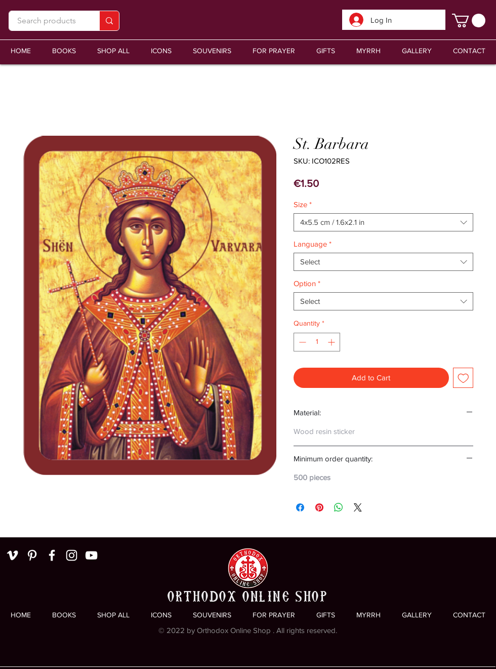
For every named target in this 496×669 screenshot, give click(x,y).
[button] (212, 51)
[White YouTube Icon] (91, 555)
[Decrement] (301, 342)
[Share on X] (358, 507)
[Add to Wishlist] (463, 378)
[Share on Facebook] (300, 507)
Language (313, 244)
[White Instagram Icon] (71, 555)
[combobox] (383, 222)
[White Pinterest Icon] (32, 555)
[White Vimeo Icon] (12, 555)
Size (303, 204)
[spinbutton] (317, 342)
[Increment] (332, 342)
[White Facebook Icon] (52, 555)
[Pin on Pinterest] (319, 507)
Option (307, 283)
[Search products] (46, 20)
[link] (468, 20)
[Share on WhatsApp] (339, 507)
